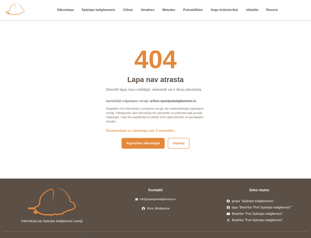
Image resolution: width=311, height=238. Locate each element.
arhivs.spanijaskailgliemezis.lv (173, 101)
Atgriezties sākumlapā (143, 143)
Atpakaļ (178, 143)
